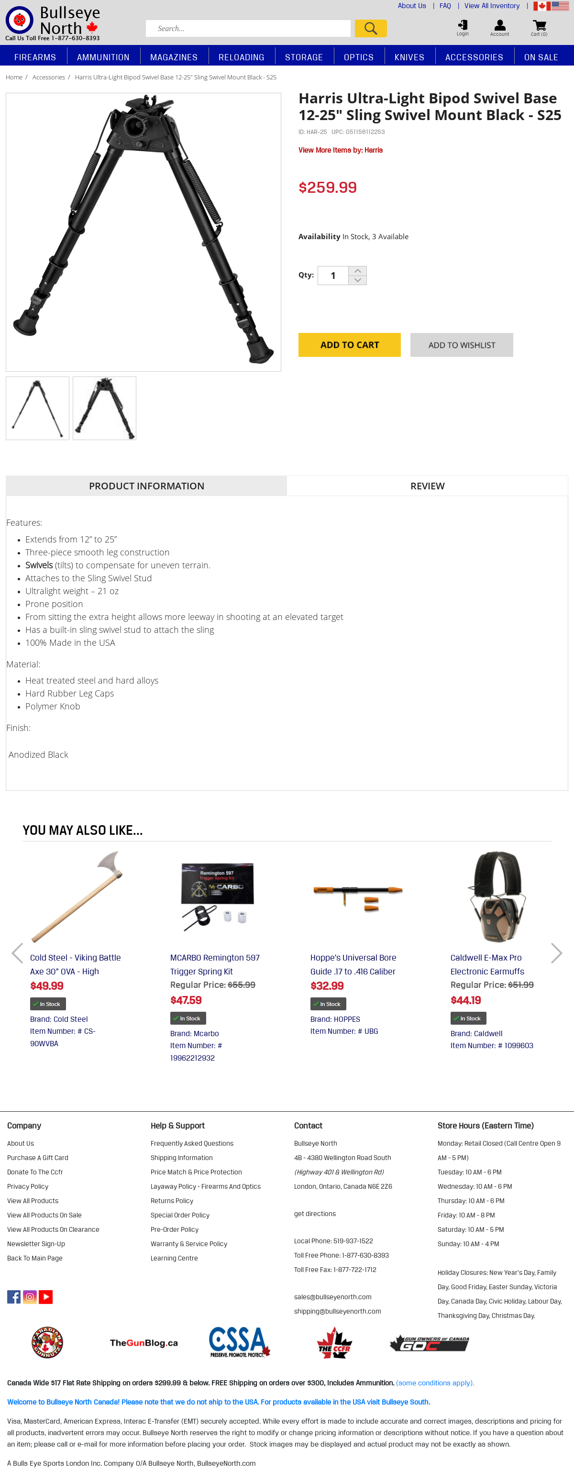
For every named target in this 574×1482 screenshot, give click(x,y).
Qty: (306, 274)
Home (14, 77)
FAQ (450, 5)
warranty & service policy (189, 1244)
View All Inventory (496, 5)
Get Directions (315, 1213)
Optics (359, 57)
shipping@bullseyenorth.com (337, 1311)
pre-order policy (175, 1229)
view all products (32, 1201)
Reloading (242, 57)
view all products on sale (44, 1215)
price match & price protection (196, 1172)
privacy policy (27, 1186)
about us (20, 1143)
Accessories (49, 77)
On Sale (541, 57)
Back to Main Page (35, 1258)
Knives (410, 57)
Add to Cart (349, 346)
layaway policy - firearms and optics (206, 1186)
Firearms (35, 57)
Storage (304, 57)
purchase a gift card (37, 1157)
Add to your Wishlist (461, 346)
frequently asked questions (192, 1143)
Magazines (174, 57)
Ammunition (103, 57)
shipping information (182, 1157)
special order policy (180, 1215)
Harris (373, 150)
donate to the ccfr (35, 1172)
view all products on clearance (53, 1229)
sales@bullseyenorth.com (333, 1297)
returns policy (172, 1201)
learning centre (174, 1258)
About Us (416, 5)
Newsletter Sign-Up (36, 1244)
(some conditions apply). (435, 1383)
